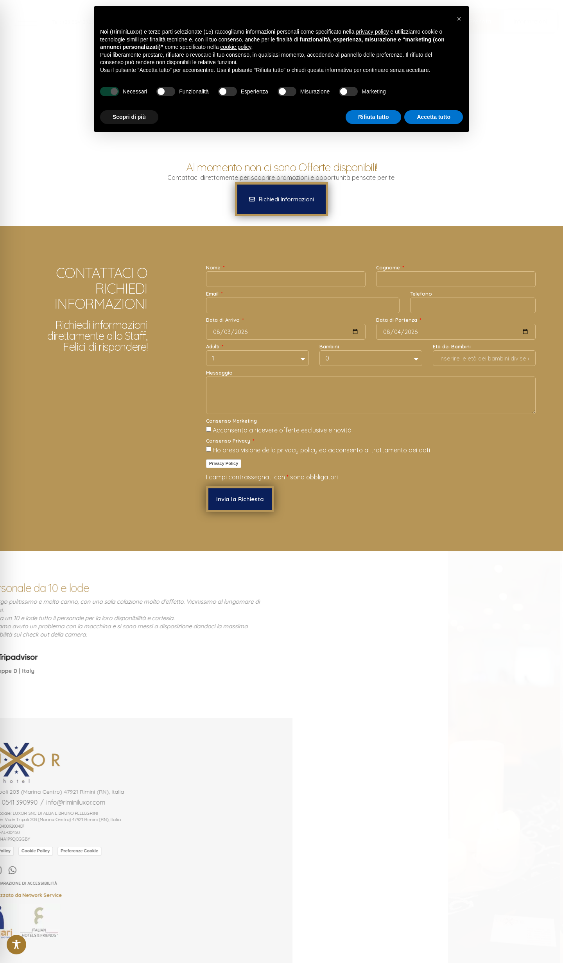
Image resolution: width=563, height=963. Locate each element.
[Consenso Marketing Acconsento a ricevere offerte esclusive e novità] (208, 429)
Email (213, 294)
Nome (214, 268)
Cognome (389, 268)
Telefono (421, 294)
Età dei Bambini (452, 347)
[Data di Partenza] (456, 332)
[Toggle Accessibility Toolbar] (16, 944)
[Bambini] (370, 358)
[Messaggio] (371, 395)
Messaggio (219, 373)
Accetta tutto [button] (433, 117)
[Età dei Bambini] (484, 358)
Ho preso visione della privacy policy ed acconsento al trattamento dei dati (321, 450)
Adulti (213, 347)
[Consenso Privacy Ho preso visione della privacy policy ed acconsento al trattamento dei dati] (208, 449)
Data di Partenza (397, 320)
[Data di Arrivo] (286, 332)
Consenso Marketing (231, 421)
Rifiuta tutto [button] (373, 117)
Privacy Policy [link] (223, 463)
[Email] (303, 305)
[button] (281, 199)
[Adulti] (257, 358)
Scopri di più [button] (129, 117)
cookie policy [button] (235, 47)
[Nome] (286, 279)
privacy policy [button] (372, 32)
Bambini (329, 347)
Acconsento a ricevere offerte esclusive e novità (282, 430)
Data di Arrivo (223, 320)
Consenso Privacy (229, 441)
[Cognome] (456, 279)
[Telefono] (473, 305)
